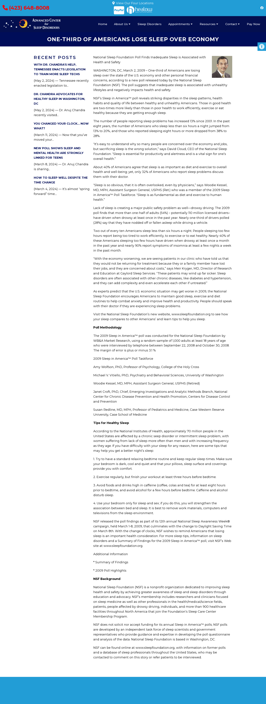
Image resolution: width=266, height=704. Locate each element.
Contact (231, 24)
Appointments (179, 24)
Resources (207, 24)
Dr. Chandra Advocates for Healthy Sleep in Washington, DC (59, 98)
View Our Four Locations (135, 3)
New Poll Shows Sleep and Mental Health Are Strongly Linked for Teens (58, 152)
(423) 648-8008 (29, 8)
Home (102, 24)
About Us (121, 24)
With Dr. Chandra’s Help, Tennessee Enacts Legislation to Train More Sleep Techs (60, 69)
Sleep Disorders (150, 24)
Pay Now (253, 24)
